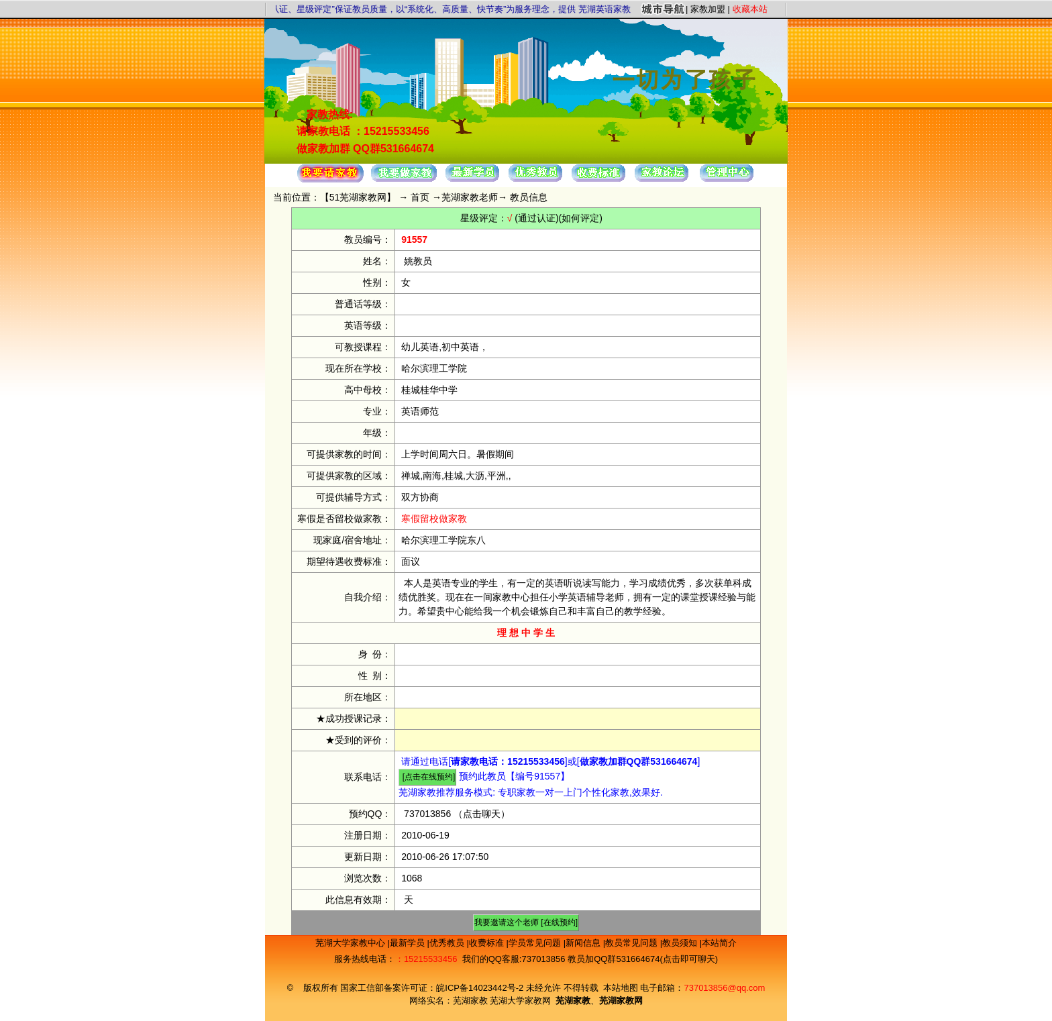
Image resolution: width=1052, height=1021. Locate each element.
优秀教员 (448, 943)
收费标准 (488, 943)
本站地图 (620, 988)
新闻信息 (584, 943)
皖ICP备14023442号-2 (481, 988)
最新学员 (408, 943)
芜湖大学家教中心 (351, 943)
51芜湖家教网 (358, 197)
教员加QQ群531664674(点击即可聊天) (643, 959)
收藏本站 (750, 9)
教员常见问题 (632, 943)
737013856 (427, 813)
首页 (420, 197)
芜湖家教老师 (469, 197)
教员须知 (681, 943)
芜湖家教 (470, 1001)
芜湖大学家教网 (520, 1001)
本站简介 (719, 943)
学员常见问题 (536, 943)
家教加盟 (707, 9)
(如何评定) (580, 218)
